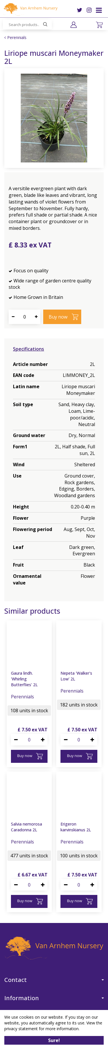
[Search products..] (27, 24)
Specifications (28, 349)
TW (79, 10)
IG (89, 10)
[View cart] (99, 25)
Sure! (54, 1040)
